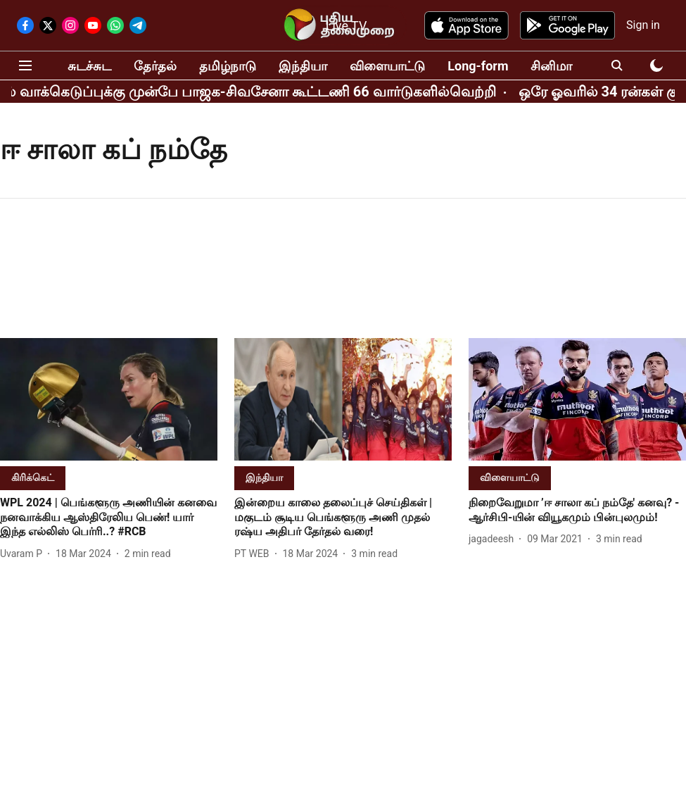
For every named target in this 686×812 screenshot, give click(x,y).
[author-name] (24, 553)
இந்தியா (303, 65)
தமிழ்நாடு (227, 65)
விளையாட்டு (387, 65)
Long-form (477, 65)
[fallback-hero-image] (108, 399)
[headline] (108, 517)
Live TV (346, 25)
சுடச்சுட (89, 65)
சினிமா (551, 65)
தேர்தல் (155, 65)
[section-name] (32, 477)
